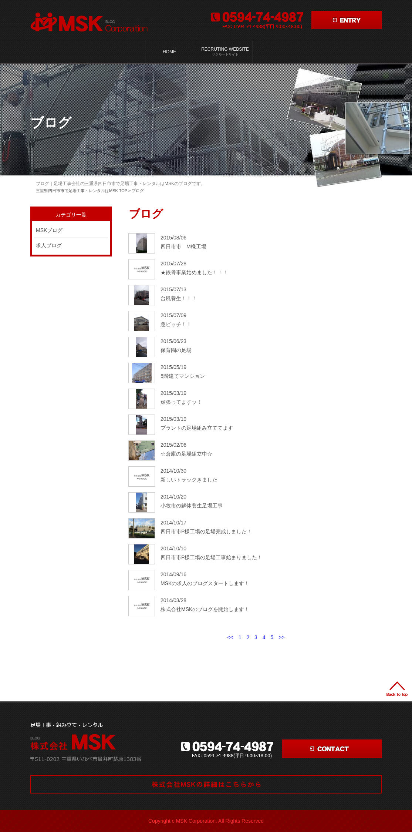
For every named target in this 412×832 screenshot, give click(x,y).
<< (230, 637)
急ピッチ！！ (176, 324)
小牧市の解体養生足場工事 (192, 506)
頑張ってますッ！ (181, 402)
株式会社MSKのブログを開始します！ (205, 609)
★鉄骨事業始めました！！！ (194, 272)
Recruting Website (225, 52)
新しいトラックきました (189, 480)
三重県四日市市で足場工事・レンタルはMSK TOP (81, 190)
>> (281, 637)
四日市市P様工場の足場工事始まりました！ (211, 557)
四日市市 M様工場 (183, 246)
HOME (169, 51)
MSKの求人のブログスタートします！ (205, 583)
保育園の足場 (176, 350)
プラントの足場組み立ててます (197, 428)
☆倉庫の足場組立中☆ (186, 454)
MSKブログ (49, 230)
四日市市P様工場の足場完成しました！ (206, 531)
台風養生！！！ (179, 298)
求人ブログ (49, 245)
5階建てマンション (183, 376)
